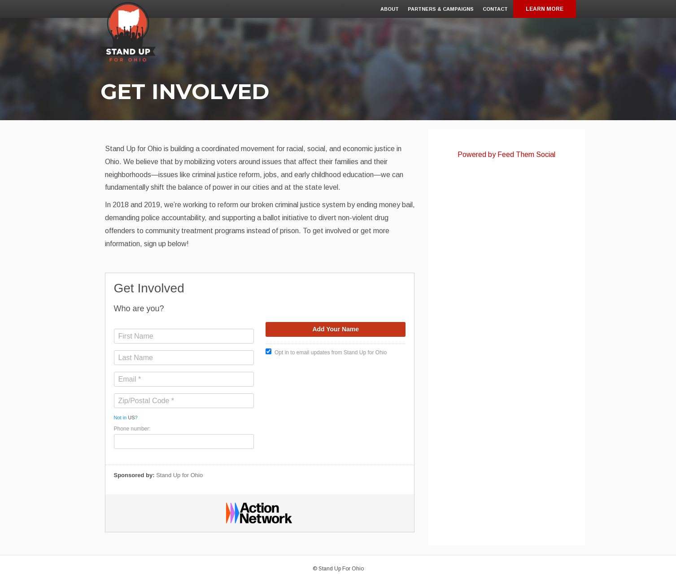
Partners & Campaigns (441, 9)
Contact (495, 9)
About (389, 9)
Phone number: (132, 429)
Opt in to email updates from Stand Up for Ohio (326, 352)
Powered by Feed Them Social (506, 154)
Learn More (544, 9)
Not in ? (126, 417)
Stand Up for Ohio (179, 475)
